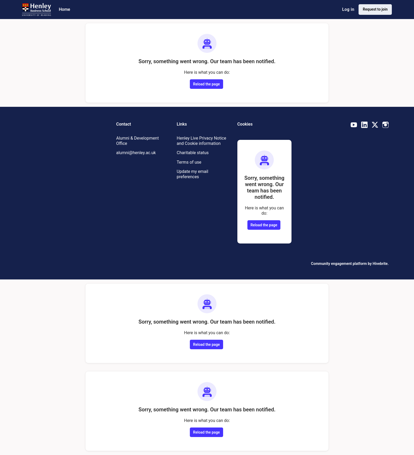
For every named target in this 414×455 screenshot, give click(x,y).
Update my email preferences (192, 174)
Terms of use (189, 162)
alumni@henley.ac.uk (136, 152)
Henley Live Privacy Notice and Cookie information (201, 141)
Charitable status (193, 152)
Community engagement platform (339, 263)
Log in (348, 9)
